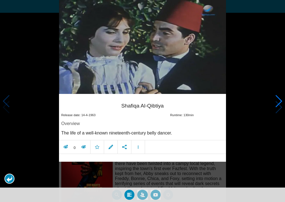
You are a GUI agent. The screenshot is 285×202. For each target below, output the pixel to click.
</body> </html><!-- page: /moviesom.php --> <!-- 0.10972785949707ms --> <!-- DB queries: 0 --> (142, 101)
